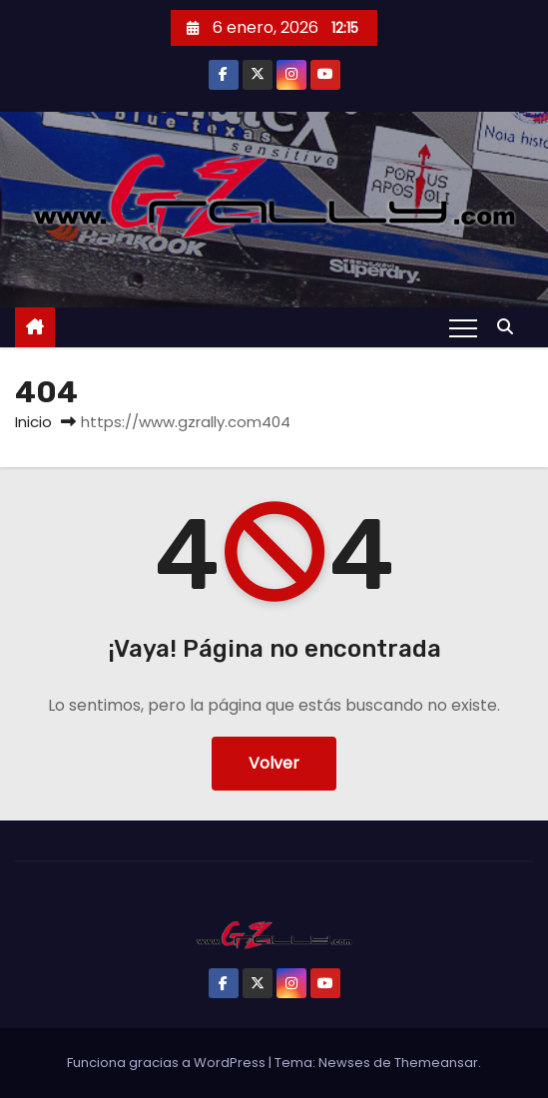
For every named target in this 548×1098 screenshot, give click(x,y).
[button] (510, 326)
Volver (274, 763)
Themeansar (436, 1062)
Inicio (33, 421)
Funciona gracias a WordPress (168, 1062)
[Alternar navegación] (463, 327)
